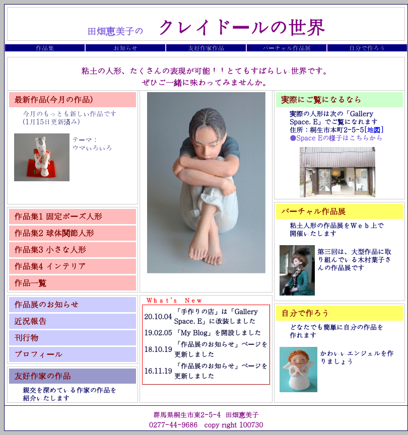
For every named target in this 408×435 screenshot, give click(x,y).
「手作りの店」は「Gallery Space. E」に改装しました (215, 316)
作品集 (45, 47)
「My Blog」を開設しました (217, 332)
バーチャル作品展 (286, 47)
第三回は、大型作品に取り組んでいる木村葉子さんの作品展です (354, 259)
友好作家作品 (206, 47)
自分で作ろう (367, 47)
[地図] (374, 129)
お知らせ (125, 47)
